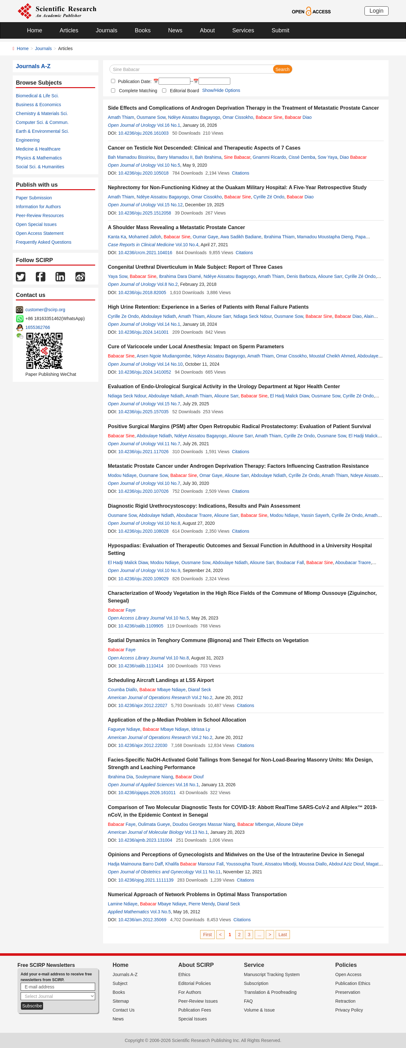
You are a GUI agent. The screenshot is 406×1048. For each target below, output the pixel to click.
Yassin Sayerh (315, 515)
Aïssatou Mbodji (281, 863)
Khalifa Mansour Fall (194, 863)
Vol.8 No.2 (167, 284)
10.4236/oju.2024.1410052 (144, 372)
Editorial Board (184, 90)
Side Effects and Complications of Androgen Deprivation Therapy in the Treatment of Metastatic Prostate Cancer (243, 108)
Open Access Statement (39, 233)
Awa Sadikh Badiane (240, 236)
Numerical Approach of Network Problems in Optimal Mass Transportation (197, 894)
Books (143, 30)
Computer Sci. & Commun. (42, 122)
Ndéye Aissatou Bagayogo (230, 276)
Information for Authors (38, 206)
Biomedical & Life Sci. (37, 95)
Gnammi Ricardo (269, 157)
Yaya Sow (117, 276)
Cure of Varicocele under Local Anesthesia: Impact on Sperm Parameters (196, 346)
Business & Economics (38, 104)
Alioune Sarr (330, 276)
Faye (121, 610)
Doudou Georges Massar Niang (204, 824)
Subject (120, 983)
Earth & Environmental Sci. (42, 131)
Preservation (347, 992)
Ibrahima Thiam (279, 236)
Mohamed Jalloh (144, 236)
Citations (240, 173)
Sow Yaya (327, 157)
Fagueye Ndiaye (124, 729)
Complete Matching (138, 90)
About (207, 30)
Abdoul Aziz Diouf (346, 863)
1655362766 (37, 327)
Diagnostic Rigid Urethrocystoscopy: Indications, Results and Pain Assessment (204, 506)
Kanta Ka (117, 236)
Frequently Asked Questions (43, 242)
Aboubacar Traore (194, 515)
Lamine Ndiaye (122, 903)
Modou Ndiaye (122, 475)
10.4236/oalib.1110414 (140, 665)
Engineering (28, 140)
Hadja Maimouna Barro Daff (135, 863)
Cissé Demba (302, 157)
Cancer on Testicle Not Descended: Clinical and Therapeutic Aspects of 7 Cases (204, 148)
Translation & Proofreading (270, 992)
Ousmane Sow (151, 117)
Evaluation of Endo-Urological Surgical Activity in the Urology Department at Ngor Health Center (224, 386)
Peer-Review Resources (40, 215)
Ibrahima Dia (120, 776)
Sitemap (121, 1001)
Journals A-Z (125, 974)
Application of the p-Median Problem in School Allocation (177, 720)
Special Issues (192, 1018)
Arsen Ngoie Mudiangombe (164, 355)
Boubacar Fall (290, 562)
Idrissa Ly (200, 729)
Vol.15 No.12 (170, 204)
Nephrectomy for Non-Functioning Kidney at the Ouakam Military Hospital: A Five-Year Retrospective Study (237, 187)
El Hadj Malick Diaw (289, 395)
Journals (106, 30)
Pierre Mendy (202, 903)
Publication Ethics (352, 983)
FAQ (248, 1001)
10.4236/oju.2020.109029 (143, 578)
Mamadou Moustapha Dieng (325, 236)
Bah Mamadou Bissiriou (131, 157)
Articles (69, 30)
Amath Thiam (121, 117)
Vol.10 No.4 (186, 244)
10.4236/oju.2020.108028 (143, 531)
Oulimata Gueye (154, 824)
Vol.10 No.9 (168, 570)
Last (282, 934)
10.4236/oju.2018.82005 (142, 292)
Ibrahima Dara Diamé (180, 276)
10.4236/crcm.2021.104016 (145, 252)
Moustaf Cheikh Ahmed (332, 355)
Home (34, 30)
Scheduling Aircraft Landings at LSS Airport (161, 680)
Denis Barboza (301, 276)
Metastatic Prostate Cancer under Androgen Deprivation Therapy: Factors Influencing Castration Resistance (238, 466)
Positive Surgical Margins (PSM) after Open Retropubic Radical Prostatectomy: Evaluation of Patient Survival (239, 426)
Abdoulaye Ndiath (158, 316)
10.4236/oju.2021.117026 (143, 451)
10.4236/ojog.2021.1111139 (146, 880)
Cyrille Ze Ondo (123, 316)
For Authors (189, 992)
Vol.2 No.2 (202, 697)
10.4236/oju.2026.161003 (143, 133)
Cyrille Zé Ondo (268, 196)
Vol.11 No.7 (168, 443)
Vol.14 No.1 (168, 324)
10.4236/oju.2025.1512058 (144, 212)
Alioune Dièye (289, 824)
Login (376, 11)
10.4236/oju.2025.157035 (143, 411)
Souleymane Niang (154, 776)
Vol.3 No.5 (160, 911)
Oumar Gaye (205, 236)
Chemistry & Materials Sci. (42, 113)
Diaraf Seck (199, 689)
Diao (298, 117)
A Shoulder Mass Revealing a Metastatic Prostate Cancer (176, 227)
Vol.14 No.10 (170, 364)
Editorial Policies (194, 983)
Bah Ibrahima (208, 157)
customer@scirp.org (45, 309)
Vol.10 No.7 (168, 483)
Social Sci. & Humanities (40, 166)
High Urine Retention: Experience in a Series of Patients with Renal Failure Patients (208, 307)
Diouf (189, 776)
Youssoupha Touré (244, 863)
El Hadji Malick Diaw (128, 562)
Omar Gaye (211, 475)
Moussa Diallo (313, 863)
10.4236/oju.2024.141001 (143, 332)
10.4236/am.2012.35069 (142, 919)
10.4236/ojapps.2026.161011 (147, 792)
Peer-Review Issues (198, 1001)
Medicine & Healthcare (38, 148)
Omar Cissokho (238, 117)
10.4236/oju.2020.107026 (143, 491)
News (175, 30)
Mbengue (256, 824)
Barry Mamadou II (175, 157)
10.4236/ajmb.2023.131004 (145, 840)
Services (243, 30)
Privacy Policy (349, 1010)
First (207, 934)
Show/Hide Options (221, 90)
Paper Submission (34, 197)
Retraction (345, 1001)
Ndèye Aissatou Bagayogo (194, 117)
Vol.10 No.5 (168, 165)
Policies (346, 965)
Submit (280, 30)
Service (254, 965)
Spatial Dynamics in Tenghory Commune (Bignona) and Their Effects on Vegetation (208, 640)
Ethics (184, 974)
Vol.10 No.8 (168, 523)
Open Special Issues (36, 224)
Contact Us (123, 1010)
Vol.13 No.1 (196, 832)
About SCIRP (196, 965)
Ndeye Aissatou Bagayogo (219, 355)
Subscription (256, 983)
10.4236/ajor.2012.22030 (142, 745)
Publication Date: (134, 81)
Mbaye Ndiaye (163, 689)
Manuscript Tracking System (272, 974)
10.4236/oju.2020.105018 (143, 173)
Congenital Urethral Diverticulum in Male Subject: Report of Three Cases (195, 267)
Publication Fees (194, 1010)
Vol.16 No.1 (168, 125)
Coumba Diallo (122, 689)
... (259, 934)
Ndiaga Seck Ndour (252, 316)
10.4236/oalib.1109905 (140, 625)
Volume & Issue (259, 1010)
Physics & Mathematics (39, 157)
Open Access (348, 974)
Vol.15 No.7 (168, 403)
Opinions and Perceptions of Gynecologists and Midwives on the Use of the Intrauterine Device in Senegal (236, 854)
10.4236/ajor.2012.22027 (142, 705)
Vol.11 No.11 (207, 871)
